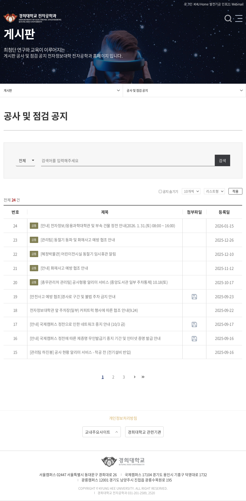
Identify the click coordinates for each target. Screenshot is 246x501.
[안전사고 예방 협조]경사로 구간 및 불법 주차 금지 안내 (73, 296)
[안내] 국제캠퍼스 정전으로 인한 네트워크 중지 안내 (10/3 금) (77, 324)
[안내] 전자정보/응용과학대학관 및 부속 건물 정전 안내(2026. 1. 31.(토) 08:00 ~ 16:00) (102, 226)
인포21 (226, 4)
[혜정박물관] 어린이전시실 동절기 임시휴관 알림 (73, 254)
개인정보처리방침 (123, 418)
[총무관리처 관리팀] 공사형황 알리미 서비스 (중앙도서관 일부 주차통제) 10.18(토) (99, 282)
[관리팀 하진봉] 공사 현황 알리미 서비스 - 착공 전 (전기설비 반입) (80, 352)
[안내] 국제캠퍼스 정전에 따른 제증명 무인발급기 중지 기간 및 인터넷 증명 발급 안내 (95, 338)
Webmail (238, 4)
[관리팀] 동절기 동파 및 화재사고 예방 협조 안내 (72, 240)
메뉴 (238, 18)
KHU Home (201, 4)
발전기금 (215, 4)
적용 (235, 191)
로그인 (188, 4)
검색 (228, 18)
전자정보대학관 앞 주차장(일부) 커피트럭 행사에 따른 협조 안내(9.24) (84, 310)
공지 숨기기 (170, 191)
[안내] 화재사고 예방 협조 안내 (59, 268)
